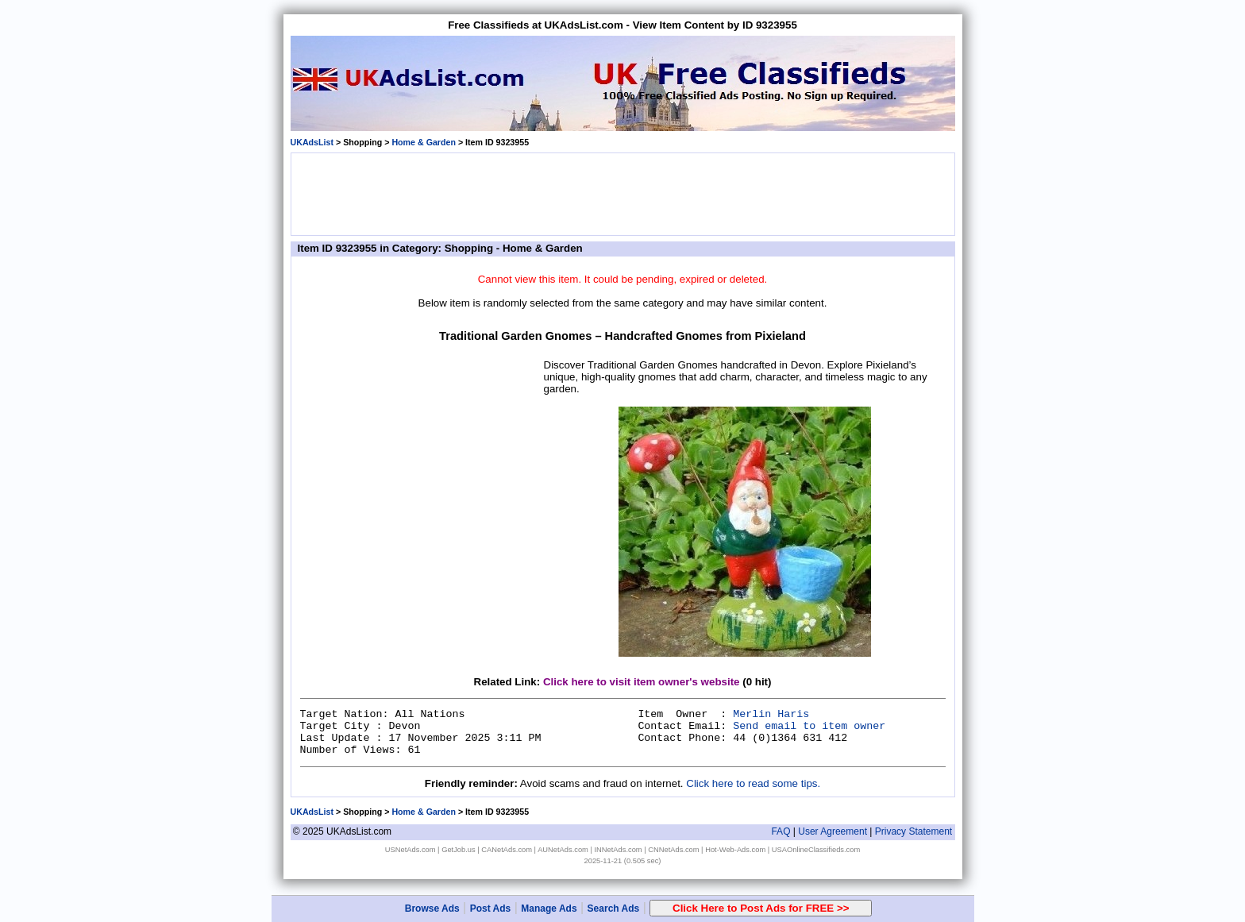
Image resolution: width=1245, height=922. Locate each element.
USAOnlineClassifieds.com (816, 850)
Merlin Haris (771, 714)
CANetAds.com (506, 850)
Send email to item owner (809, 726)
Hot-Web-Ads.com (735, 850)
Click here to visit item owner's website (641, 682)
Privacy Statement (913, 831)
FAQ (780, 831)
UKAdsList (312, 142)
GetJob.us (458, 850)
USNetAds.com (410, 850)
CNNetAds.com (673, 850)
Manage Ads (548, 908)
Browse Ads (432, 908)
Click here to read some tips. (753, 783)
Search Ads (614, 908)
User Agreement (832, 831)
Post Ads (490, 908)
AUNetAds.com (563, 850)
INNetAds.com (618, 850)
